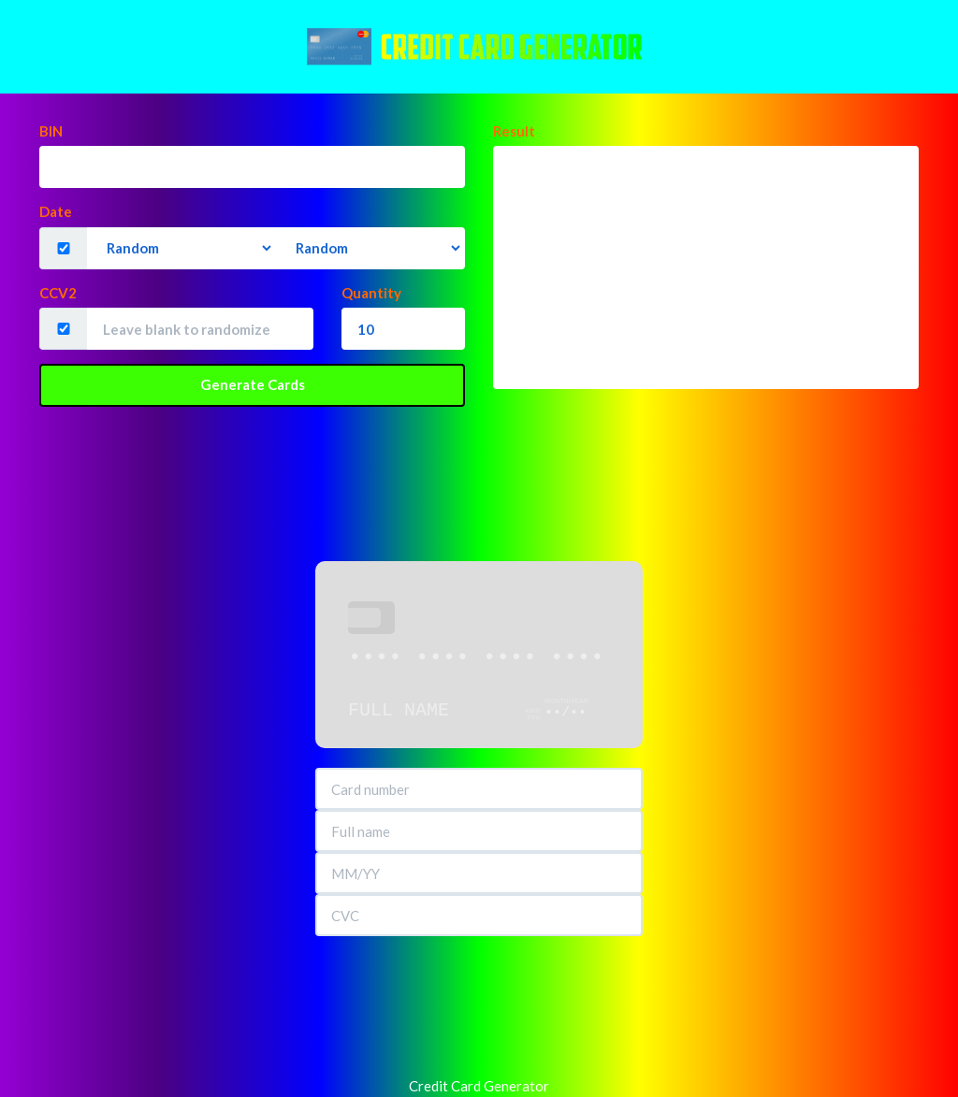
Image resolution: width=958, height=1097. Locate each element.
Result (514, 131)
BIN (51, 131)
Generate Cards (252, 384)
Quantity (371, 292)
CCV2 (58, 292)
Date (55, 211)
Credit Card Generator (479, 1085)
